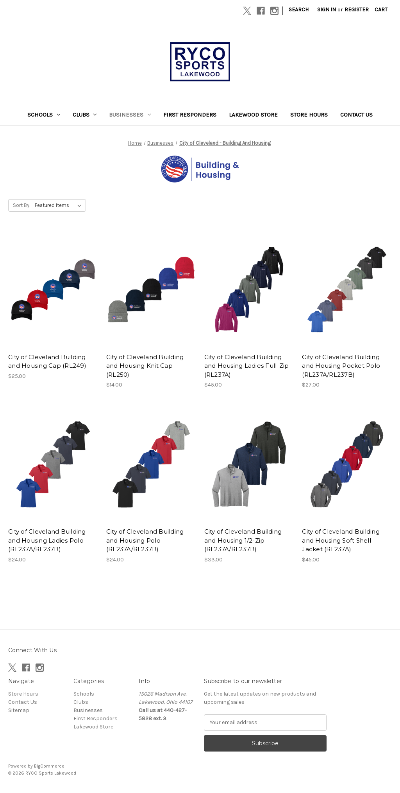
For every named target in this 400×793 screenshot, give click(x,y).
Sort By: (21, 205)
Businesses (130, 114)
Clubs (85, 114)
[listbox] (60, 205)
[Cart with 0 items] (381, 9)
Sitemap (18, 710)
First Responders (189, 114)
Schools (43, 114)
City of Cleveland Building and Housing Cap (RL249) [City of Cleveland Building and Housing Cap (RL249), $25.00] (47, 361)
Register (357, 9)
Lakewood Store (253, 114)
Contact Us (356, 114)
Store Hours (309, 114)
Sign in (326, 9)
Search (299, 9)
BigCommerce (49, 766)
